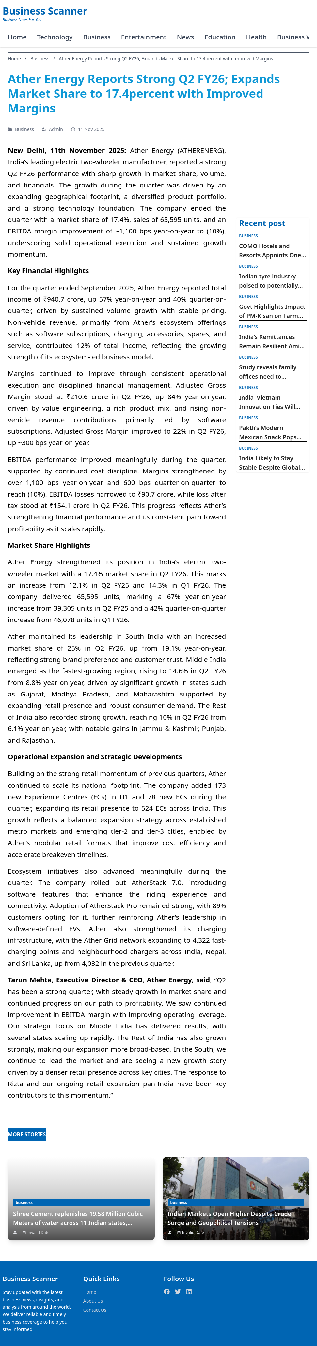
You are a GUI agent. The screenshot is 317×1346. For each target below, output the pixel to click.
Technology (55, 37)
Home (17, 37)
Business (97, 37)
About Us (93, 1301)
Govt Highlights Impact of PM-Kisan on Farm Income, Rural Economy (273, 311)
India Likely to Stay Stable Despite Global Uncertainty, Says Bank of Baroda (272, 463)
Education (219, 37)
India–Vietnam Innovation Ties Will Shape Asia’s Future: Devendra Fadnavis (267, 402)
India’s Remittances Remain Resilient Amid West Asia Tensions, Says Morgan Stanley (271, 342)
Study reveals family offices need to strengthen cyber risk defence (269, 372)
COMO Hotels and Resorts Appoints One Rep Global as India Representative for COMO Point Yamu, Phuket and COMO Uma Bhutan (270, 251)
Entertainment (143, 37)
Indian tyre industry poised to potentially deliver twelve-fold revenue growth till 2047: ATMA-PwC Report (268, 281)
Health (256, 37)
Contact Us (94, 1310)
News (185, 37)
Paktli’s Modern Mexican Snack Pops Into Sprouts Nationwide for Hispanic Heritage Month (267, 432)
